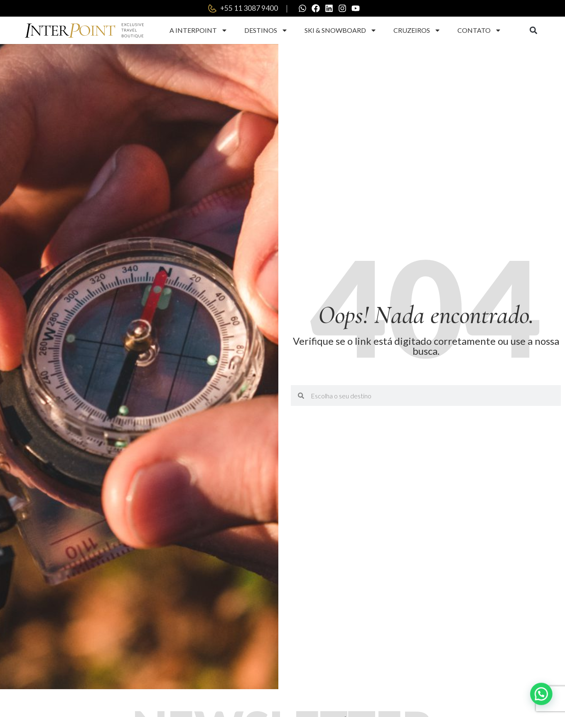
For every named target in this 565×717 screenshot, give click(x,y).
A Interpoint (199, 30)
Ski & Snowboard (341, 30)
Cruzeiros (417, 30)
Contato (479, 30)
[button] (533, 30)
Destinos (266, 30)
